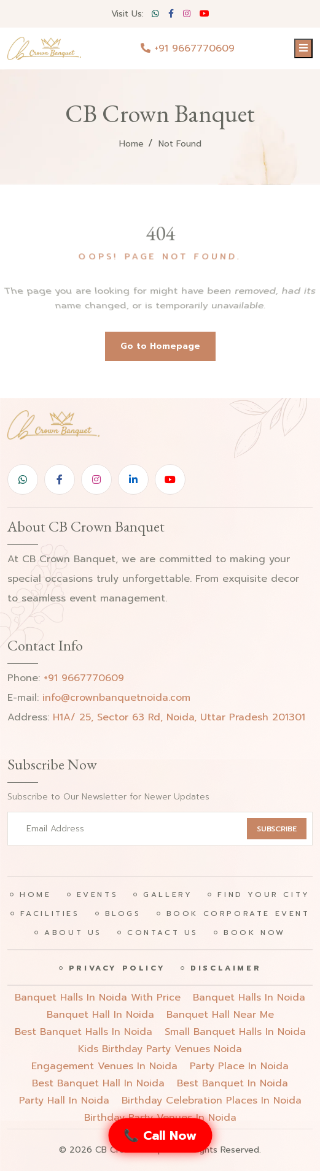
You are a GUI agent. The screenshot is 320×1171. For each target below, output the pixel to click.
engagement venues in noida (104, 1066)
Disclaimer (225, 968)
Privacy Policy (117, 968)
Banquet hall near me (220, 1014)
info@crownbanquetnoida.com (116, 697)
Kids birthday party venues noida (160, 1049)
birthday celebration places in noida (212, 1100)
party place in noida (239, 1066)
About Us (73, 932)
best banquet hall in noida (98, 1083)
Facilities (50, 913)
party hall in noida (64, 1100)
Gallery (167, 894)
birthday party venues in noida (160, 1117)
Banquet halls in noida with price (98, 997)
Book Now (255, 932)
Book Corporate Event (238, 913)
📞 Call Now (160, 1135)
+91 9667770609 (188, 48)
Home (131, 143)
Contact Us (162, 932)
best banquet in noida (232, 1083)
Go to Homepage (160, 346)
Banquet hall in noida (100, 1014)
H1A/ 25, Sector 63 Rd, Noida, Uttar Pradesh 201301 (179, 717)
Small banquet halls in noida (235, 1031)
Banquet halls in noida (249, 997)
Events (98, 894)
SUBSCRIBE (277, 828)
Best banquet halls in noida (83, 1031)
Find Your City (263, 894)
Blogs (123, 913)
